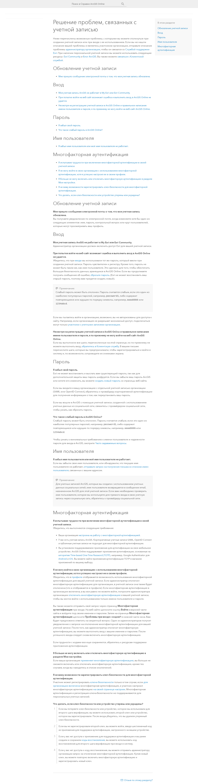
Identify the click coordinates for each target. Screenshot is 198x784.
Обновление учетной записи (173, 28)
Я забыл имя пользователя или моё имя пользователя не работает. (93, 146)
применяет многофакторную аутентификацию (107, 658)
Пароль (162, 37)
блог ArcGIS (89, 56)
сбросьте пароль (100, 275)
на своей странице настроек (109, 687)
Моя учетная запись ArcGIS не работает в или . (94, 92)
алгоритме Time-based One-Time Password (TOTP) (84, 553)
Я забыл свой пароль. (69, 125)
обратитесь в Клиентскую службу (100, 345)
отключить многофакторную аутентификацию (95, 593)
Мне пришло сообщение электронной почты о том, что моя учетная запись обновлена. (104, 76)
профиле (77, 575)
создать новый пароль (107, 380)
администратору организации (83, 49)
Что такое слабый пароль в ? (80, 130)
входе (78, 260)
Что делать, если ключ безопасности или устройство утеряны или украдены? (99, 195)
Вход (160, 33)
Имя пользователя (167, 42)
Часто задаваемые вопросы (110, 441)
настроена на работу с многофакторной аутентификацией (109, 533)
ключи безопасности (102, 680)
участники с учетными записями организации (94, 323)
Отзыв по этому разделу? (138, 778)
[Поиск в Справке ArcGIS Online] (97, 3)
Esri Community (72, 56)
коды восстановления (93, 738)
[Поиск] (123, 4)
